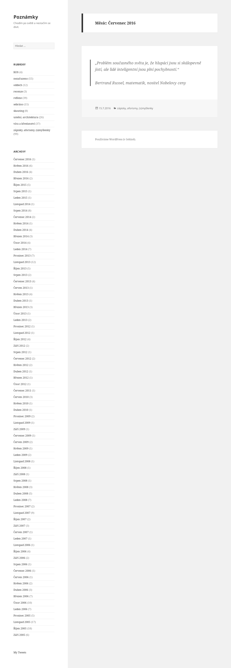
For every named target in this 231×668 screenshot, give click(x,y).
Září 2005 (19, 635)
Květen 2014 (20, 223)
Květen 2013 (20, 294)
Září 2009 (19, 429)
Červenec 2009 (22, 435)
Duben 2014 (20, 230)
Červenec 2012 (22, 358)
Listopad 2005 (21, 622)
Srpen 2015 (20, 191)
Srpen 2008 (20, 480)
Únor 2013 (20, 313)
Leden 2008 (20, 500)
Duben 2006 (20, 590)
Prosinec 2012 (22, 326)
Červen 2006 (21, 577)
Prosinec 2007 (22, 506)
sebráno (18, 104)
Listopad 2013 (21, 262)
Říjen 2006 (20, 551)
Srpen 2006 (20, 564)
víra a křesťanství (24, 123)
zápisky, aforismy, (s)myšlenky (31, 130)
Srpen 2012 (20, 352)
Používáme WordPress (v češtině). (115, 139)
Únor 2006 (20, 603)
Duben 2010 (20, 410)
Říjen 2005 (20, 628)
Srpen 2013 (20, 275)
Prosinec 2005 (22, 615)
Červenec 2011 (22, 390)
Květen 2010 (20, 403)
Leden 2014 (20, 249)
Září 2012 (19, 346)
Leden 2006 (20, 609)
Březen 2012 (21, 377)
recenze (18, 91)
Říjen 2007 (20, 519)
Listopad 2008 (21, 461)
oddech (17, 85)
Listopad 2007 (21, 513)
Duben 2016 (20, 172)
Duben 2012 (20, 371)
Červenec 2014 (22, 217)
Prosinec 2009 (22, 416)
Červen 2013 (21, 288)
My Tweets (19, 652)
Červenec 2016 (22, 159)
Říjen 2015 (20, 185)
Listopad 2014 (21, 204)
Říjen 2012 (20, 339)
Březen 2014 (21, 236)
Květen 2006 (20, 583)
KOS (16, 72)
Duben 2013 (20, 300)
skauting (18, 111)
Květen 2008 (20, 487)
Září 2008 (19, 474)
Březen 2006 (21, 596)
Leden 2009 (20, 455)
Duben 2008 (20, 493)
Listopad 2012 (21, 333)
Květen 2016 (20, 166)
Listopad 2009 (21, 423)
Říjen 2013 (20, 268)
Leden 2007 (20, 538)
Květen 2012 (20, 365)
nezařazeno (20, 78)
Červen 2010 (21, 397)
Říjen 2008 (20, 468)
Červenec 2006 (22, 571)
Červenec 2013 (22, 281)
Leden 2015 (20, 197)
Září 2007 (19, 525)
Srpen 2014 (20, 210)
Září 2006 (19, 558)
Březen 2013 (21, 307)
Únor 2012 (20, 384)
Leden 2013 (20, 320)
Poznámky (25, 17)
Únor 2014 (20, 243)
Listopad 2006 (21, 545)
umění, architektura (25, 117)
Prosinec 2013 (22, 255)
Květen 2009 (20, 448)
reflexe (17, 98)
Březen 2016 (21, 178)
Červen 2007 (21, 532)
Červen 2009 (21, 442)
